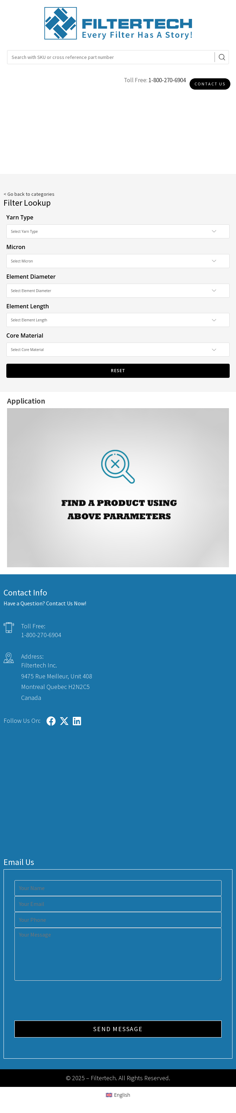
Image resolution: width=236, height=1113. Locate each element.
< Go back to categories (29, 194)
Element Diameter (31, 276)
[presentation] (67, 1001)
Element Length (27, 306)
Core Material (24, 335)
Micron (15, 247)
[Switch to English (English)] (118, 1094)
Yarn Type (19, 217)
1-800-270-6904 (167, 80)
